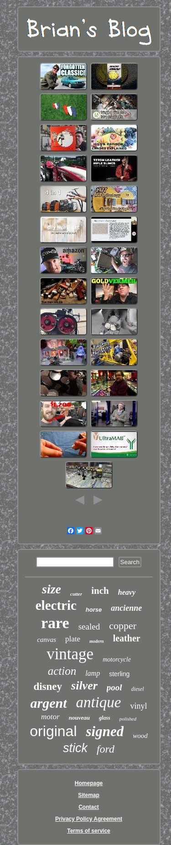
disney (47, 686)
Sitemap (88, 795)
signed (105, 731)
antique (98, 702)
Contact (88, 807)
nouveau (79, 717)
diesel (137, 689)
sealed (89, 626)
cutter (76, 594)
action (62, 671)
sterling (119, 674)
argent (48, 702)
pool (114, 687)
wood (140, 735)
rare (55, 622)
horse (94, 609)
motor (50, 716)
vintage (70, 654)
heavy (126, 592)
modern (96, 641)
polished (127, 718)
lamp (92, 673)
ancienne (126, 608)
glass (104, 718)
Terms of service (88, 831)
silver (84, 685)
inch (100, 590)
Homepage (89, 783)
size (51, 589)
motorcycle (117, 659)
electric (56, 605)
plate (72, 639)
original (53, 731)
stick (75, 748)
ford (105, 749)
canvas (46, 639)
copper (122, 625)
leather (126, 638)
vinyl (138, 705)
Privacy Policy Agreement (88, 819)
